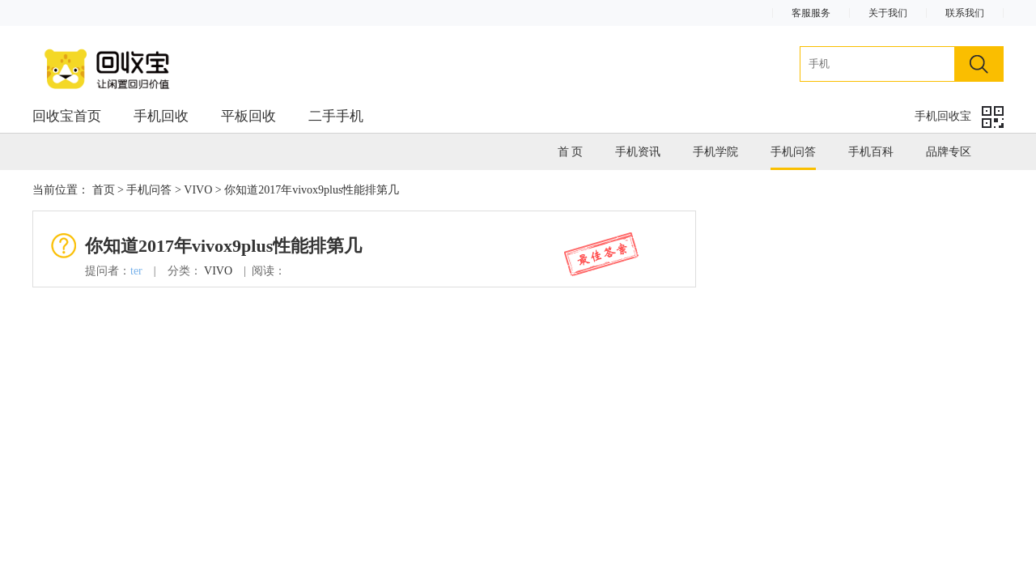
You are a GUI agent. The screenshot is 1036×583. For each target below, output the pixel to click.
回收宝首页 (66, 116)
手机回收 (161, 116)
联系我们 (964, 13)
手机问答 (793, 152)
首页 (103, 190)
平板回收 (248, 116)
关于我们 (887, 13)
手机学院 (715, 152)
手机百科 (871, 152)
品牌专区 (948, 152)
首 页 (571, 152)
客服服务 (811, 13)
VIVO (198, 190)
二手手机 (335, 116)
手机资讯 (637, 152)
